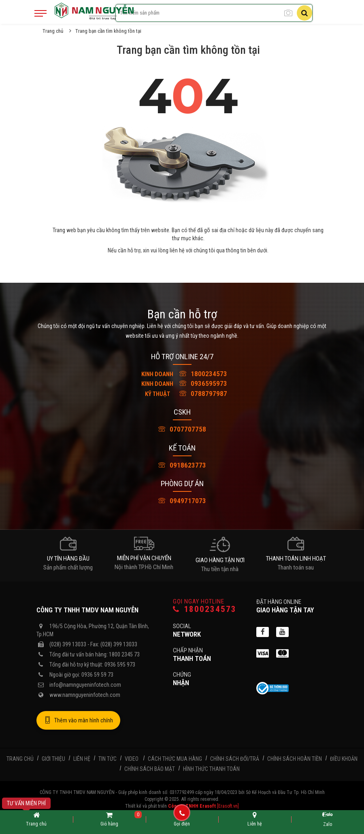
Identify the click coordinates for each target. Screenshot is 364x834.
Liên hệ (81, 759)
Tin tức (107, 759)
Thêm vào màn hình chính (78, 720)
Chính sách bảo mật (149, 769)
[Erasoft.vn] (228, 806)
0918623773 (182, 465)
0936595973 (182, 383)
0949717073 (182, 501)
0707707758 (182, 429)
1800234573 (182, 374)
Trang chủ (53, 31)
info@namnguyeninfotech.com (85, 685)
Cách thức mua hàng (175, 759)
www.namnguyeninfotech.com (84, 695)
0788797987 (182, 393)
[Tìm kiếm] (304, 13)
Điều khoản (344, 759)
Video (131, 759)
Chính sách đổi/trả (234, 759)
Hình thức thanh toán (211, 769)
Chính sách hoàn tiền (294, 759)
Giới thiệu (53, 759)
